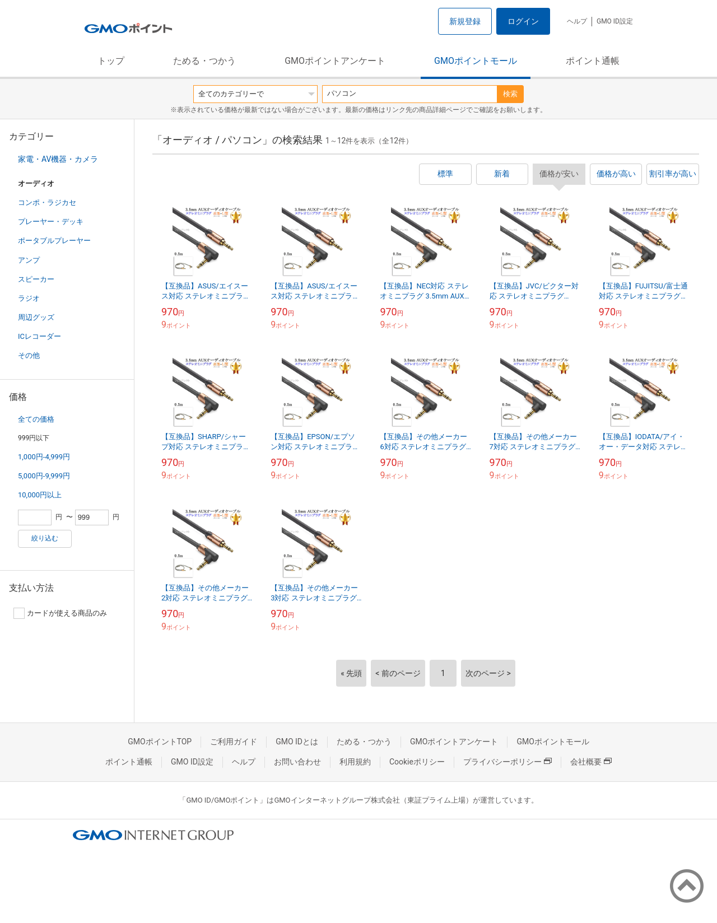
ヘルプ (577, 21)
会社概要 (591, 761)
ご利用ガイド (233, 741)
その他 (29, 355)
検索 (510, 94)
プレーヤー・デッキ (50, 221)
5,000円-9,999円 (44, 476)
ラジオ (29, 298)
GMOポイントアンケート (335, 60)
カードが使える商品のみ (60, 613)
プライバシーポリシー (507, 761)
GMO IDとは (297, 741)
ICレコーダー (39, 336)
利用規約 (355, 761)
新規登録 (465, 21)
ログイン (523, 21)
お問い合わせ (297, 761)
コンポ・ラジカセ (47, 202)
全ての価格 (36, 419)
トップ (110, 60)
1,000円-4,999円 (44, 457)
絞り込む (44, 538)
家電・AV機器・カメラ (58, 159)
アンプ (29, 260)
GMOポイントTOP (160, 741)
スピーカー (36, 279)
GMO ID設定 (615, 21)
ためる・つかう (204, 60)
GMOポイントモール (475, 60)
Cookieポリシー (417, 761)
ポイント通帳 (593, 60)
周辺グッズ (36, 317)
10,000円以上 (40, 495)
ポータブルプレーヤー (54, 240)
